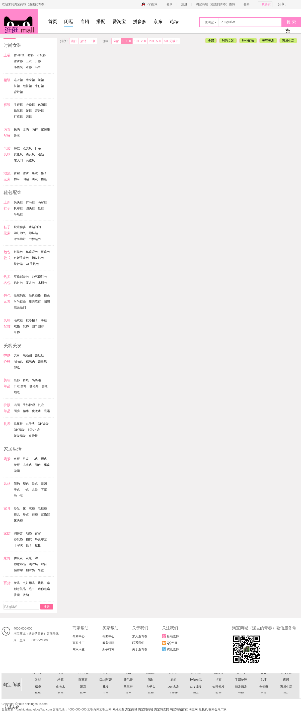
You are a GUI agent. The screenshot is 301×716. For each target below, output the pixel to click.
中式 (26, 489)
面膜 (17, 411)
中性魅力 (35, 239)
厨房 (44, 459)
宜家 (44, 489)
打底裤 (18, 117)
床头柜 (18, 520)
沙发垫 (18, 539)
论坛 (174, 21)
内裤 (35, 129)
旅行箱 (18, 264)
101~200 (140, 41)
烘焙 (41, 583)
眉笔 (17, 392)
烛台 (44, 564)
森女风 (30, 154)
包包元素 (264, 677)
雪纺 (26, 173)
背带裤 (39, 111)
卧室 (26, 459)
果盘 (41, 570)
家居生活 (288, 40)
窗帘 (38, 533)
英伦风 (18, 154)
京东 (158, 21)
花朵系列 (20, 307)
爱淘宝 (119, 21)
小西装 (18, 67)
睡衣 (17, 135)
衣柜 (32, 508)
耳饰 (17, 332)
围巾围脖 (38, 326)
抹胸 (17, 129)
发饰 (26, 326)
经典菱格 (35, 295)
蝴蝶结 (33, 233)
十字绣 (18, 545)
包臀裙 (27, 86)
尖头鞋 (18, 202)
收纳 (26, 595)
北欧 (35, 489)
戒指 (17, 326)
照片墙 (33, 564)
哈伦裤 (30, 105)
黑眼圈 (27, 355)
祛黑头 (30, 361)
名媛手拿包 (21, 258)
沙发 (17, 508)
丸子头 (30, 424)
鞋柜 (35, 514)
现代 (26, 483)
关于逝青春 (139, 649)
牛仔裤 (18, 105)
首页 (52, 21)
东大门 (18, 160)
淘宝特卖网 (161, 709)
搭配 (100, 21)
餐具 (17, 583)
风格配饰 (173, 684)
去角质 (42, 361)
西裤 (29, 117)
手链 (44, 320)
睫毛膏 (34, 386)
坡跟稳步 (20, 227)
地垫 (29, 533)
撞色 (44, 179)
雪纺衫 (18, 61)
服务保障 (108, 643)
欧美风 (27, 148)
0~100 (126, 41)
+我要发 (265, 4)
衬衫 (31, 55)
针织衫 (41, 55)
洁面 (17, 405)
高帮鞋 (42, 202)
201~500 (155, 41)
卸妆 (17, 367)
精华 (26, 411)
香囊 (17, 595)
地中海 (18, 495)
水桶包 (42, 282)
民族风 (30, 160)
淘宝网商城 (145, 709)
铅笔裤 (18, 111)
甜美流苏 (35, 301)
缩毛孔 (18, 361)
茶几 (17, 514)
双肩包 (45, 252)
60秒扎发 (34, 430)
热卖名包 (128, 677)
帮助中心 (78, 636)
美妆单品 (286, 691)
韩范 (17, 148)
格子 (44, 173)
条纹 (35, 173)
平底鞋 (18, 214)
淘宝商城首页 (179, 709)
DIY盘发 (43, 424)
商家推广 (78, 643)
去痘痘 (39, 355)
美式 (17, 489)
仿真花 (18, 558)
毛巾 (32, 589)
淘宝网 (193, 709)
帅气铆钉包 (39, 276)
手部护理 (29, 405)
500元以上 (171, 41)
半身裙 (30, 80)
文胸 (26, 129)
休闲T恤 (19, 55)
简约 (17, 483)
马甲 (38, 67)
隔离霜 (36, 380)
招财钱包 (38, 258)
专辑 (84, 21)
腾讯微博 (170, 649)
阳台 (38, 465)
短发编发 (20, 436)
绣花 (35, 179)
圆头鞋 (30, 208)
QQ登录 (152, 4)
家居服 (45, 129)
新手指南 (108, 649)
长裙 (17, 86)
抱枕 (29, 539)
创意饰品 (20, 564)
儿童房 (27, 465)
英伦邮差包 (21, 276)
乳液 (41, 405)
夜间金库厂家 (217, 709)
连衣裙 (18, 80)
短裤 (29, 111)
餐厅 (17, 465)
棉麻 (17, 179)
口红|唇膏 (20, 386)
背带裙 (18, 92)
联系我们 (138, 643)
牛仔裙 (39, 86)
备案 (247, 4)
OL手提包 (32, 264)
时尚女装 (228, 40)
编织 (47, 301)
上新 (93, 41)
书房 (35, 459)
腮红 (45, 386)
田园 (44, 483)
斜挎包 (18, 252)
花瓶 (29, 558)
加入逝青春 (139, 636)
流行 (74, 41)
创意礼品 (20, 589)
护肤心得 (106, 691)
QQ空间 (170, 643)
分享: (282, 4)
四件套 (18, 533)
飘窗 (47, 465)
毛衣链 (18, 320)
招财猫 (30, 570)
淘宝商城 (131, 709)
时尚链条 (20, 301)
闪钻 (26, 179)
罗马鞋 (30, 202)
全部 (116, 41)
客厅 (17, 459)
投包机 (203, 709)
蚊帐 (38, 545)
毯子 (29, 545)
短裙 (41, 80)
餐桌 (26, 514)
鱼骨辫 (33, 436)
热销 (83, 41)
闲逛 (68, 21)
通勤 (41, 154)
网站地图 (118, 709)
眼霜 (47, 411)
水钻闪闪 (35, 227)
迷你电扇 (44, 589)
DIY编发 (19, 430)
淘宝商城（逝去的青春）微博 (216, 4)
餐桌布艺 (41, 539)
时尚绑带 (20, 239)
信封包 (18, 282)
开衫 (38, 61)
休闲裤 (42, 105)
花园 (17, 471)
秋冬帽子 (32, 320)
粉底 (26, 380)
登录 (170, 4)
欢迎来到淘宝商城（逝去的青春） (24, 4)
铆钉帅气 (20, 233)
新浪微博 (170, 636)
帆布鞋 (18, 208)
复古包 (30, 282)
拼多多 (139, 21)
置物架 (45, 514)
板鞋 (41, 208)
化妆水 (36, 411)
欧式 (35, 483)
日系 (38, 148)
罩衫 (29, 67)
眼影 (17, 380)
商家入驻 (78, 649)
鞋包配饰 (248, 40)
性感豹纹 (20, 295)
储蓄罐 (18, 570)
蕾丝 (17, 173)
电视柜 (42, 508)
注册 (184, 4)
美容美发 (268, 40)
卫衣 (29, 61)
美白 (17, 355)
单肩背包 (32, 252)
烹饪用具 (29, 583)
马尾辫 (18, 424)
